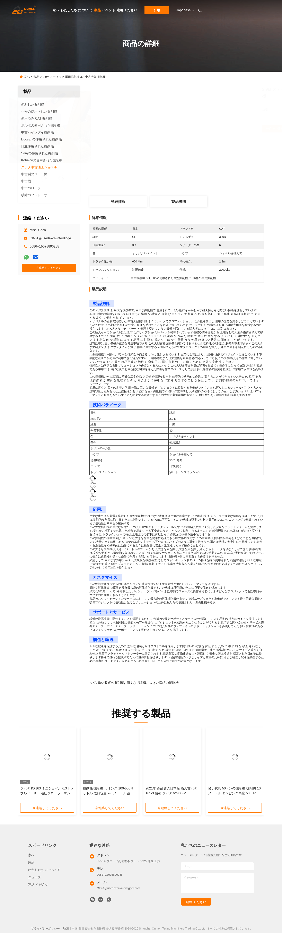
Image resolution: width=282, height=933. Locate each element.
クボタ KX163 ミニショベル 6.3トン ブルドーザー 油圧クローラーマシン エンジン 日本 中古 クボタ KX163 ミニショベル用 (46, 791)
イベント (108, 10)
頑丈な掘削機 (136, 682)
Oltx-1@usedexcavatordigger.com (54, 238)
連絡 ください (127, 10)
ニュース (34, 877)
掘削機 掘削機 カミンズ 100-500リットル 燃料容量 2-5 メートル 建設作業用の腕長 (108, 791)
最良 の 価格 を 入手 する (201, 128)
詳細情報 (118, 202)
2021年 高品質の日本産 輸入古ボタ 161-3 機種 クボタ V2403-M (171, 791)
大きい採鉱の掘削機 (164, 682)
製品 (97, 10)
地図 (66, 928)
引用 (156, 10)
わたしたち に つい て (77, 10)
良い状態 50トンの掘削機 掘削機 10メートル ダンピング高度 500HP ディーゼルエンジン (234, 791)
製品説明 (178, 202)
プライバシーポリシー (45, 928)
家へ (56, 10)
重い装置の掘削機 (111, 682)
